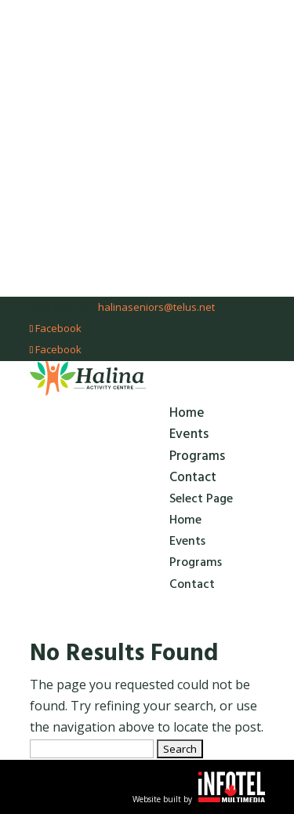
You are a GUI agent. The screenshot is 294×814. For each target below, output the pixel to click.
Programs (197, 456)
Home (187, 413)
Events (189, 434)
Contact (192, 477)
